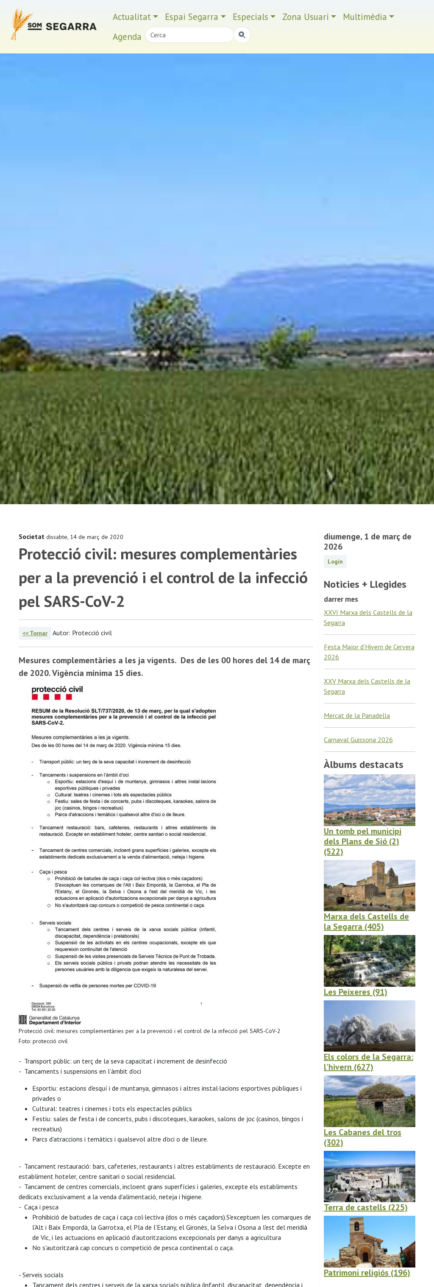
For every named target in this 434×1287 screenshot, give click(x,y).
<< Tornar (34, 633)
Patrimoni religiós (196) (367, 1272)
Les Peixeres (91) (355, 991)
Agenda (127, 36)
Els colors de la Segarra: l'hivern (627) (368, 1061)
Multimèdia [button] (365, 16)
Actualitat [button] (132, 16)
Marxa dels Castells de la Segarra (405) (366, 921)
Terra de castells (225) (366, 1207)
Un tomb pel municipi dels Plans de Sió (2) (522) (362, 841)
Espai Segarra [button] (191, 16)
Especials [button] (250, 16)
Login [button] (335, 561)
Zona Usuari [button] (305, 16)
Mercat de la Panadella (357, 715)
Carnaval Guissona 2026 (358, 739)
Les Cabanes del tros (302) (362, 1137)
